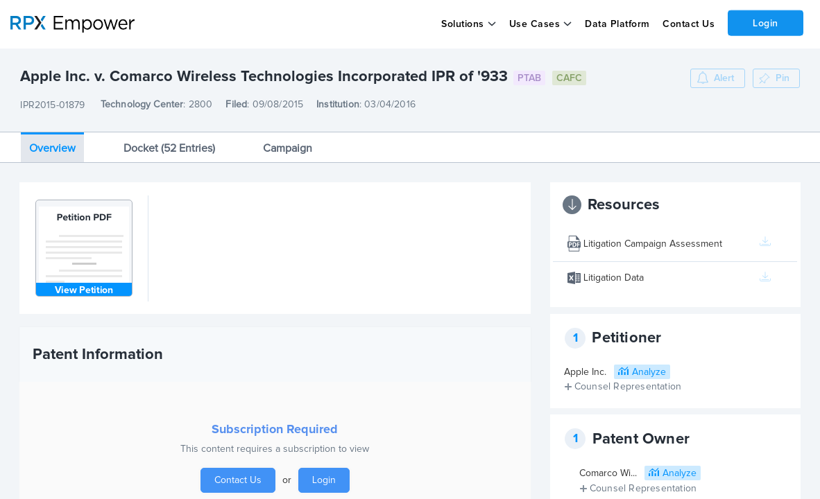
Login (765, 23)
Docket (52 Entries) (169, 148)
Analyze (649, 372)
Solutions (462, 24)
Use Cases (535, 24)
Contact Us (689, 24)
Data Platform (617, 24)
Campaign (287, 148)
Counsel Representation (627, 387)
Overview (52, 148)
